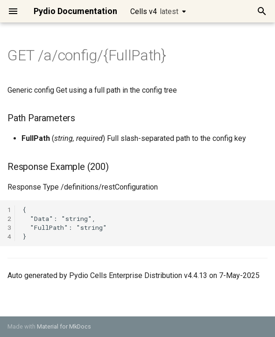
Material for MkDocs (64, 326)
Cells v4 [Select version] (154, 11)
